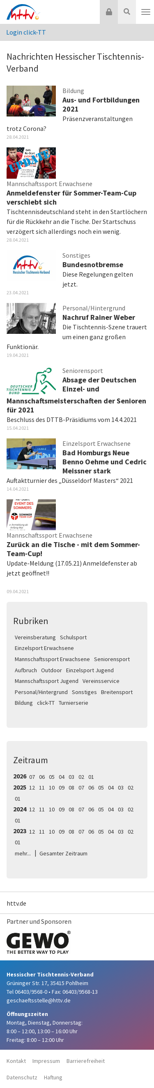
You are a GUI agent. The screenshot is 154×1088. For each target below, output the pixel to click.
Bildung (24, 702)
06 (42, 776)
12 (32, 787)
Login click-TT (26, 32)
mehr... (23, 853)
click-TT (46, 702)
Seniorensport (112, 659)
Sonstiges (84, 692)
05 (52, 776)
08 (71, 787)
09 (61, 787)
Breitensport (117, 692)
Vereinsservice (101, 681)
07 (32, 776)
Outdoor (51, 670)
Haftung (53, 1077)
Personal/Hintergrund (41, 692)
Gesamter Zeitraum (63, 853)
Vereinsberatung (35, 637)
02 (81, 776)
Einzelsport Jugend (90, 670)
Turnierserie (73, 702)
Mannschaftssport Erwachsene (52, 659)
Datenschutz (22, 1077)
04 (61, 776)
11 (42, 787)
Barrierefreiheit (86, 1061)
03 (71, 776)
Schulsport (73, 637)
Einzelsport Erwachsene (44, 648)
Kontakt (16, 1061)
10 (52, 787)
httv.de (16, 903)
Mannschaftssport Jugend (46, 681)
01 (91, 776)
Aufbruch (26, 670)
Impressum (46, 1061)
